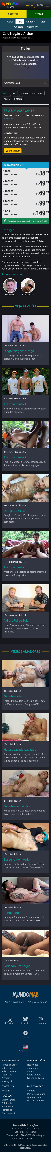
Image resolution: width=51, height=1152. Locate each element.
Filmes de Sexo (9, 1064)
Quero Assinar (34, 1097)
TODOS (9, 21)
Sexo (19, 21)
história (18, 98)
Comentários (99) (12, 83)
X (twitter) (10, 1022)
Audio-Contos (34, 1074)
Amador (6, 1077)
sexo (14, 93)
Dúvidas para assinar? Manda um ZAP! (25, 221)
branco (24, 93)
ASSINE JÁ (13, 14)
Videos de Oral (9, 1071)
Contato (31, 1090)
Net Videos (32, 1064)
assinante (9, 118)
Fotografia (7, 1074)
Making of (7, 1081)
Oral (43, 21)
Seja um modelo (35, 1100)
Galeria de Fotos (35, 1077)
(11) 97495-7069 (24, 1135)
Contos (30, 1071)
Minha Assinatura (36, 1093)
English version (25, 1051)
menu (43, 5)
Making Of (32, 26)
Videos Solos (8, 1068)
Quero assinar (12, 150)
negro (7, 98)
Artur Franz (10, 294)
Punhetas (18, 26)
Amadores (31, 21)
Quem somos (8, 1099)
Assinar (29, 5)
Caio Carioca (28, 294)
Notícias (6, 1090)
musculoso (37, 93)
